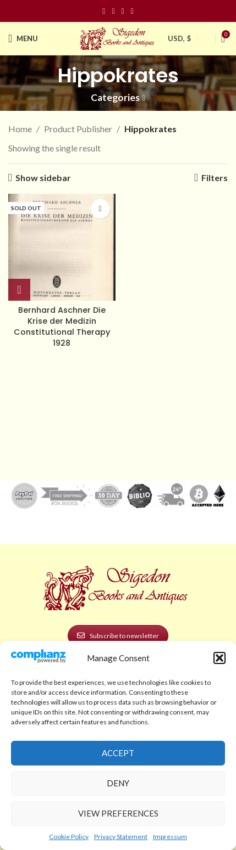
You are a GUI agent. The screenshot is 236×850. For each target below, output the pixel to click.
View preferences (118, 813)
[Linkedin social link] (132, 11)
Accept (118, 753)
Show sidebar (43, 177)
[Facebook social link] (103, 11)
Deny (118, 783)
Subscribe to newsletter (118, 636)
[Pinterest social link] (123, 11)
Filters (214, 177)
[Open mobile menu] (23, 38)
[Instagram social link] (113, 11)
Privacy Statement (120, 836)
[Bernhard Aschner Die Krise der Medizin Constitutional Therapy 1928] (62, 247)
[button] (219, 657)
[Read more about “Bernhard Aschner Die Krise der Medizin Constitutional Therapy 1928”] (19, 290)
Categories (115, 98)
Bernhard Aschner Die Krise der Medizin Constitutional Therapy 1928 (62, 326)
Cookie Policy (69, 836)
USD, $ (179, 38)
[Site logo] (118, 37)
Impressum (170, 836)
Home (20, 128)
